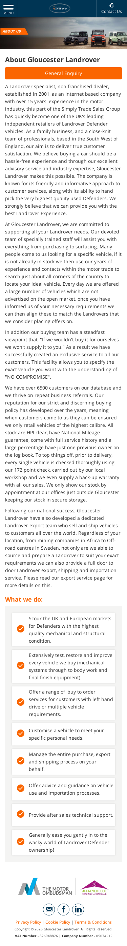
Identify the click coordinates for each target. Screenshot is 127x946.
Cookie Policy (57, 922)
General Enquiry (63, 73)
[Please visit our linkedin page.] (78, 909)
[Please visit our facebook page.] (63, 909)
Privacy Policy (28, 922)
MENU (8, 9)
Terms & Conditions (93, 922)
